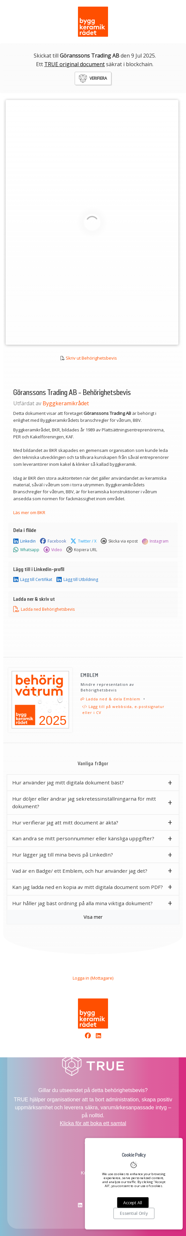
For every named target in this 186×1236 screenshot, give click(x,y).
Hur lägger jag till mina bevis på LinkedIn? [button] (62, 854)
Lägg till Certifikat (32, 580)
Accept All (132, 1203)
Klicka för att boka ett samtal (93, 1123)
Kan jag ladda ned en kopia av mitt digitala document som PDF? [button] (87, 887)
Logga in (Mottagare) (93, 978)
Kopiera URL (81, 550)
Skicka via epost (119, 541)
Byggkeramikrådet (66, 403)
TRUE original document (74, 64)
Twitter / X (83, 541)
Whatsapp (26, 550)
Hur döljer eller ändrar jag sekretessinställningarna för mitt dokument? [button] (84, 802)
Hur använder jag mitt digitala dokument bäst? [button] (68, 782)
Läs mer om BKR (29, 512)
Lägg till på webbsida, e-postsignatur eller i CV (123, 709)
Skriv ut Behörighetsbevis (91, 358)
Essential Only (134, 1213)
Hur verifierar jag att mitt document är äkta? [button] (65, 822)
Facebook (53, 541)
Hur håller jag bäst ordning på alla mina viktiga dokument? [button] (82, 903)
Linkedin (24, 541)
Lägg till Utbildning (77, 580)
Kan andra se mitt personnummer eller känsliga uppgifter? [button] (83, 838)
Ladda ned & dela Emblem (110, 698)
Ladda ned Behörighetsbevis (44, 609)
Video (53, 550)
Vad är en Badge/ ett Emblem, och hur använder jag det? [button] (79, 870)
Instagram (155, 541)
